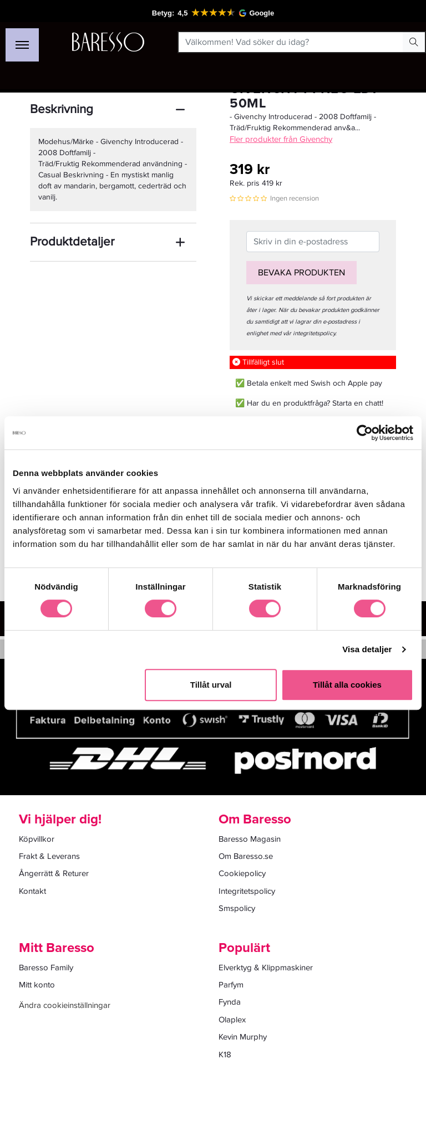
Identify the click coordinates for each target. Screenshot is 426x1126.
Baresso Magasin (250, 839)
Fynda (230, 1002)
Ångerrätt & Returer (54, 873)
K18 (225, 1055)
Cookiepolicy (242, 873)
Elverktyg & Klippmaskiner (266, 968)
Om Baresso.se (246, 856)
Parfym (231, 985)
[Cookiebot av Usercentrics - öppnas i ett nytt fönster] (364, 432)
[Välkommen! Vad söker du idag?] (291, 42)
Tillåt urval (211, 684)
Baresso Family (46, 968)
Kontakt (32, 891)
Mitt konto (37, 985)
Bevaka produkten (301, 272)
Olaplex (232, 1020)
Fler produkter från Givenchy (281, 139)
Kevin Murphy (243, 1037)
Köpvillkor (36, 839)
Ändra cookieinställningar (64, 1005)
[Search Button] (414, 42)
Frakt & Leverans (49, 856)
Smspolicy (237, 908)
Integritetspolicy (247, 891)
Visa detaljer (367, 649)
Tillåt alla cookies (347, 684)
